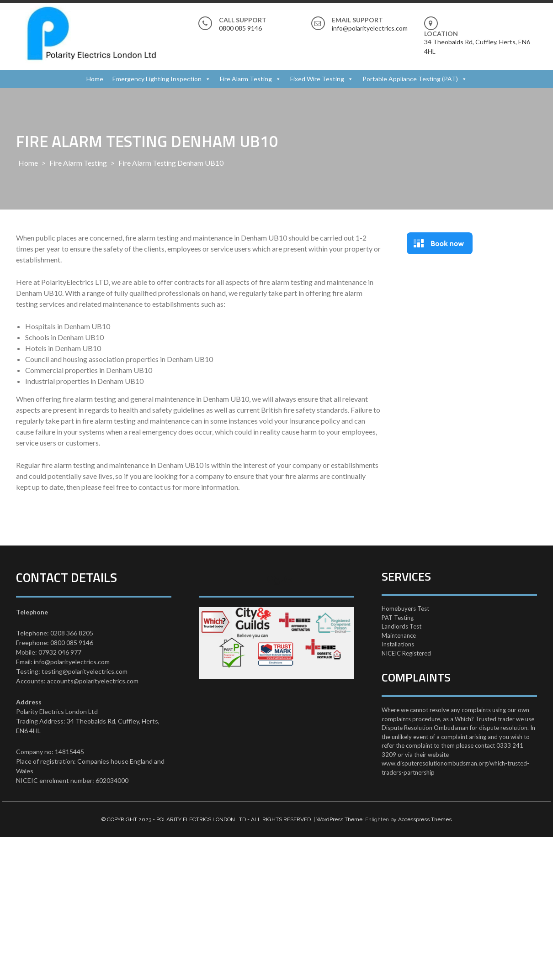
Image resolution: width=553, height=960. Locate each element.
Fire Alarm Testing (246, 79)
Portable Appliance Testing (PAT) (410, 79)
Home (94, 79)
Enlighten (377, 819)
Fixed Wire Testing (317, 79)
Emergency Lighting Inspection (157, 79)
